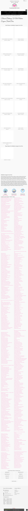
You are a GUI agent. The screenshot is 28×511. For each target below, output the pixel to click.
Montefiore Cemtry (16, 199)
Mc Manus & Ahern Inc (17, 249)
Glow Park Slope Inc (17, 385)
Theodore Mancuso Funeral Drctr (5, 460)
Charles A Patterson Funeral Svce (18, 231)
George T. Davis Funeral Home (5, 335)
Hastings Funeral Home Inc (5, 326)
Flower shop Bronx (9, 184)
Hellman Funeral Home (17, 322)
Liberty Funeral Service (17, 270)
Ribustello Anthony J (4, 333)
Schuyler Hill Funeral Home (18, 271)
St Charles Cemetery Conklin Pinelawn (19, 444)
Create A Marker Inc (4, 222)
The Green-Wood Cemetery (18, 390)
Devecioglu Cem (3, 227)
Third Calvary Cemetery (4, 339)
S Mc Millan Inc (16, 244)
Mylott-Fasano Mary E (4, 265)
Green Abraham (3, 204)
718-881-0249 (16, 2)
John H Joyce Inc (3, 243)
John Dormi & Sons (16, 263)
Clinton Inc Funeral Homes (18, 298)
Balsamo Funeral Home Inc (5, 262)
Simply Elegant (20, 128)
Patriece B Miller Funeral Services (18, 425)
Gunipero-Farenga (16, 306)
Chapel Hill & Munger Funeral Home (6, 237)
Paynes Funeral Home (17, 235)
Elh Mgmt (2, 385)
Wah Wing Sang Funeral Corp (5, 220)
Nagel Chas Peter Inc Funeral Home (6, 200)
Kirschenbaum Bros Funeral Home (6, 414)
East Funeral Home (16, 398)
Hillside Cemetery (16, 301)
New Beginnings (21, 68)
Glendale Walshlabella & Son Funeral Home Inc (20, 451)
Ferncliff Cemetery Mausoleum (5, 277)
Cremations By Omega (17, 284)
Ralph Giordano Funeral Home (18, 265)
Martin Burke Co (16, 219)
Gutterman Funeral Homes (18, 220)
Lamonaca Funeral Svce (4, 214)
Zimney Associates (16, 239)
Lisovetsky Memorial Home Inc (18, 414)
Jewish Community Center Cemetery (6, 199)
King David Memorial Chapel (5, 287)
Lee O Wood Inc (3, 291)
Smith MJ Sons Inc (16, 381)
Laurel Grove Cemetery (17, 333)
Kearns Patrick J (16, 434)
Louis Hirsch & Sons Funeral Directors (6, 264)
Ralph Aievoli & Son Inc (17, 395)
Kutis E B (2, 219)
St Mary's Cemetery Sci (4, 319)
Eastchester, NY (7, 472)
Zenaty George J (16, 441)
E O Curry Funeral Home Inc (18, 300)
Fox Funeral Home (3, 438)
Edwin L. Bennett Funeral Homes (5, 312)
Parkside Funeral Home (4, 425)
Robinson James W (3, 358)
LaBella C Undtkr (3, 377)
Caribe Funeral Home (17, 423)
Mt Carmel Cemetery (17, 456)
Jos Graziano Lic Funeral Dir (18, 218)
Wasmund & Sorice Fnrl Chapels (18, 461)
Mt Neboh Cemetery (4, 457)
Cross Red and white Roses (20, 98)
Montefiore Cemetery (4, 389)
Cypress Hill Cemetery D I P (5, 356)
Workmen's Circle (16, 221)
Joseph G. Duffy (16, 380)
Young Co (15, 338)
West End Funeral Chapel (4, 396)
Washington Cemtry (17, 347)
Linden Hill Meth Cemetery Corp (5, 454)
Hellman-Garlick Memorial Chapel (5, 282)
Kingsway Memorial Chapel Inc (18, 404)
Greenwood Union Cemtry (17, 309)
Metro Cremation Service (4, 259)
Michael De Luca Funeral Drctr (5, 405)
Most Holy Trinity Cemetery (5, 357)
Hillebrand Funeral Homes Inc (5, 468)
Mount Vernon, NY (20, 472)
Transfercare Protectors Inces (18, 378)
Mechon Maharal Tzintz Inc (5, 350)
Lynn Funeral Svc (3, 410)
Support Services (3, 441)
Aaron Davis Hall (16, 245)
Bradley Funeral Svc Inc (17, 311)
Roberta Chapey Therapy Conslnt (5, 255)
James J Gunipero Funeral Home (5, 307)
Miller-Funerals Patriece (4, 292)
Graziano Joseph (3, 218)
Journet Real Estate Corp (4, 372)
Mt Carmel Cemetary (4, 456)
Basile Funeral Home (17, 401)
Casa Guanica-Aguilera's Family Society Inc (20, 359)
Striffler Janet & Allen (17, 310)
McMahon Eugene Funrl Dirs (16, 15)
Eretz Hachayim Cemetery (4, 394)
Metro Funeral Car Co (17, 291)
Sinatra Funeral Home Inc (4, 325)
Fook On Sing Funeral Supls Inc (5, 217)
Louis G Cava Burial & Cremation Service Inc (7, 285)
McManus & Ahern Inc (4, 250)
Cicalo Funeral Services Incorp (18, 259)
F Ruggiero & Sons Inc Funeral (5, 272)
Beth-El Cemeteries (4, 359)
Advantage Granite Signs (17, 325)
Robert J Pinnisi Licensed (4, 390)
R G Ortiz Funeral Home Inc (5, 373)
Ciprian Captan (3, 314)
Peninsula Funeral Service (17, 466)
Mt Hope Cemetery (3, 374)
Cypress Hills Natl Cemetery (18, 361)
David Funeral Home (17, 341)
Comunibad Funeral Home (18, 397)
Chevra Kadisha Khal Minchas (18, 392)
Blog (15, 492)
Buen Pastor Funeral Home (18, 206)
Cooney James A (16, 286)
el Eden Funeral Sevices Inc (18, 449)
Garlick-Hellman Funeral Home (18, 281)
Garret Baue (16, 256)
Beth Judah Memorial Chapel (18, 343)
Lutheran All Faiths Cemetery (18, 442)
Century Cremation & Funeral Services (19, 387)
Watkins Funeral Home (4, 433)
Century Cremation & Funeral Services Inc (7, 231)
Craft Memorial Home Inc (4, 306)
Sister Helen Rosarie (4, 224)
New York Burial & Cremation (5, 208)
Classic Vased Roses (20, 113)
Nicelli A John (16, 405)
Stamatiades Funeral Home (18, 342)
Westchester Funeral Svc (4, 311)
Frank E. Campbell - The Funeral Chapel (19, 237)
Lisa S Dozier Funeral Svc (17, 409)
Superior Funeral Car (4, 313)
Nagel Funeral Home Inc (4, 436)
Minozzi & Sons (16, 327)
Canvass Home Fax (3, 213)
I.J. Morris (15, 438)
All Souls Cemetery (16, 303)
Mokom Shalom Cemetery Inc (18, 205)
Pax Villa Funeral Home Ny (17, 411)
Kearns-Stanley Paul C (17, 435)
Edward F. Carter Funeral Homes (5, 283)
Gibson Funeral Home (17, 272)
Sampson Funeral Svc (17, 363)
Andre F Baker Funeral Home (18, 316)
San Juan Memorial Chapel (4, 401)
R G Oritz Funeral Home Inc (18, 278)
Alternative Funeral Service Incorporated (6, 240)
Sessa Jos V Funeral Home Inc (5, 413)
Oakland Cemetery (3, 318)
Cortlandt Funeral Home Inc (18, 433)
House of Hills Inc (16, 374)
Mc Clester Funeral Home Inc (5, 375)
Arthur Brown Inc (3, 382)
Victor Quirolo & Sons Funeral (18, 266)
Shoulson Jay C (16, 426)
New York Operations (4, 439)
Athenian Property (3, 278)
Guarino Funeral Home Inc (18, 376)
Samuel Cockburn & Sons (17, 275)
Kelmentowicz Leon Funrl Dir (5, 402)
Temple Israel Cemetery (17, 328)
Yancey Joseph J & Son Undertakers (19, 236)
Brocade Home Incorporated (18, 215)
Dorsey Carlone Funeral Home (18, 299)
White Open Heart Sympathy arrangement (7, 68)
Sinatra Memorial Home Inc (5, 324)
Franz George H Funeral (4, 341)
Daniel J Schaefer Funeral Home (5, 420)
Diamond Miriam (3, 449)
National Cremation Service (18, 200)
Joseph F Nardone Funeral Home (5, 302)
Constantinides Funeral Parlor (18, 365)
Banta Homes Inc (16, 436)
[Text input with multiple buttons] (14, 10)
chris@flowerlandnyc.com (7, 493)
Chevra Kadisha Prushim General (18, 393)
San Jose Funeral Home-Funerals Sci (19, 457)
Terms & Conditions (17, 493)
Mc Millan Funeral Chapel (17, 421)
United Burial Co (3, 461)
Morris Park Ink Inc (3, 269)
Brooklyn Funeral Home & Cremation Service (7, 421)
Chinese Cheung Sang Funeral (5, 216)
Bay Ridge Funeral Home (17, 364)
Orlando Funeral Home (17, 372)
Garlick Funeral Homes (4, 263)
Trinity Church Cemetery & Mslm (5, 247)
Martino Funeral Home (4, 443)
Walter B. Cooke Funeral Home (5, 267)
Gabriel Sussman (3, 254)
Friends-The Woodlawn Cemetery (5, 275)
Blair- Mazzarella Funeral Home (18, 386)
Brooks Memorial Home (4, 317)
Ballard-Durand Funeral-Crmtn (5, 284)
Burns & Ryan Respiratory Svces (18, 313)
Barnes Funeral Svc (3, 376)
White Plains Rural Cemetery (18, 315)
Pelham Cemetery (16, 269)
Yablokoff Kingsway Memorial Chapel (6, 417)
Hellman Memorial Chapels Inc (5, 323)
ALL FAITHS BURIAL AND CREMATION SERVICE (20, 358)
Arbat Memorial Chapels (4, 434)
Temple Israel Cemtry (4, 329)
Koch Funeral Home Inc (4, 453)
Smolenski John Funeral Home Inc (5, 346)
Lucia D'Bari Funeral (17, 260)
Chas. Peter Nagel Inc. (4, 256)
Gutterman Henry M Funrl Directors (19, 247)
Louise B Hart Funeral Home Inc (5, 296)
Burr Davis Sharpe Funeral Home (18, 293)
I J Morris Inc (3, 294)
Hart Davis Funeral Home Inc (18, 198)
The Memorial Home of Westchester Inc (19, 302)
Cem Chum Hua (3, 397)
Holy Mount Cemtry (17, 332)
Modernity (2, 419)
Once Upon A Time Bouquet (7, 83)
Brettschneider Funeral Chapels (5, 206)
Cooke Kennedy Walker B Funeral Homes (6, 198)
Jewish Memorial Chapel (17, 326)
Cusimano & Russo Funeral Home (5, 403)
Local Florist (16, 491)
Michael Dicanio (16, 223)
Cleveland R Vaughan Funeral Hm (5, 430)
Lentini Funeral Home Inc (4, 248)
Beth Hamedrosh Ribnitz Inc (18, 391)
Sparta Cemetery (16, 282)
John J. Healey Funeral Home (5, 404)
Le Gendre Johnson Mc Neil (18, 233)
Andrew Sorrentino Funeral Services (6, 249)
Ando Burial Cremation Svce (5, 371)
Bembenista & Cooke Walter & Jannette (6, 379)
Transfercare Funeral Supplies (5, 427)
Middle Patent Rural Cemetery (5, 281)
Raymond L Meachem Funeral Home (19, 362)
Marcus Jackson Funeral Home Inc (19, 234)
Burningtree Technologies (17, 208)
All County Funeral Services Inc (5, 303)
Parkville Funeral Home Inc (18, 345)
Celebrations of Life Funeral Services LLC (6, 360)
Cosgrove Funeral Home (4, 398)
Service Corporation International (5, 266)
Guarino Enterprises (4, 310)
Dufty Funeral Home (4, 380)
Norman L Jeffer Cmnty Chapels (18, 389)
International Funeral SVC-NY (5, 388)
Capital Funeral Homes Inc (4, 423)
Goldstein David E (3, 424)
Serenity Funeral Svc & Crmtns (18, 246)
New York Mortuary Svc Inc (18, 240)
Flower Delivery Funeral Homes (7, 15)
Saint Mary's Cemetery (4, 308)
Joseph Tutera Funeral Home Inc (18, 307)
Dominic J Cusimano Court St (18, 344)
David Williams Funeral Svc (18, 465)
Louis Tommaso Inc (17, 354)
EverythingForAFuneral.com (18, 268)
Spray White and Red (7, 128)
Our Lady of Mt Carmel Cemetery (5, 444)
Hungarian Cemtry (3, 452)
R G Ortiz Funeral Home (4, 261)
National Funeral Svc (4, 428)
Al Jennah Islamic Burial (4, 386)
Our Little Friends (3, 348)
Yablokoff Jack (16, 370)
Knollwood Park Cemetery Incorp (18, 452)
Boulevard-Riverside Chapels (5, 437)
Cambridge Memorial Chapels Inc (18, 396)
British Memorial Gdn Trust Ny (18, 255)
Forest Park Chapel (16, 437)
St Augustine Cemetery (4, 298)
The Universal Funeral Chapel (18, 238)
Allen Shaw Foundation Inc (5, 279)
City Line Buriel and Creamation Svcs (19, 360)
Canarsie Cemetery (16, 428)
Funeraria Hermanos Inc (4, 362)
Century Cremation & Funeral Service (19, 355)
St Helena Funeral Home (4, 245)
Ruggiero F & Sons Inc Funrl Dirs (18, 201)
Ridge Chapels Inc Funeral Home (5, 406)
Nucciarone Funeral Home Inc (18, 214)
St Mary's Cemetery (17, 308)
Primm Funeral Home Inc (17, 292)
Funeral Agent (16, 217)
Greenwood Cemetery (4, 345)
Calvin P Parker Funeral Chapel (18, 429)
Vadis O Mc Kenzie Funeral (17, 427)
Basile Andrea (16, 224)
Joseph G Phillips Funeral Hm (18, 324)
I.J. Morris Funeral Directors (18, 294)
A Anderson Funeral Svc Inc (18, 261)
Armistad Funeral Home (17, 422)
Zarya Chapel (16, 417)
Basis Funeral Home (17, 339)
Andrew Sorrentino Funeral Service (6, 422)
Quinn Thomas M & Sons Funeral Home (6, 342)
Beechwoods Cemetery (4, 334)
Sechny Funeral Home (17, 319)
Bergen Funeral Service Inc (18, 407)
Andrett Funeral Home (17, 197)
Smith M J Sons (3, 381)
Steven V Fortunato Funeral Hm (18, 346)
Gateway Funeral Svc (17, 382)
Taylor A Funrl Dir (3, 459)
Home (2, 15)
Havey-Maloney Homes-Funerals (5, 322)
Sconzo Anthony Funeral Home (18, 350)
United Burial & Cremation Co (18, 460)
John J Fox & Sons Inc (4, 260)
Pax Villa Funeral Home (4, 426)
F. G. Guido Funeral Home (4, 418)
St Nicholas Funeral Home (4, 458)
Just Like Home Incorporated (18, 280)
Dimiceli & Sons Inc (4, 221)
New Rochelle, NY (7, 474)
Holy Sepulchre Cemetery (17, 335)
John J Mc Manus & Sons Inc (18, 424)
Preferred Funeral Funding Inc (5, 236)
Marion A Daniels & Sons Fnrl (18, 243)
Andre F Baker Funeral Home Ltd (5, 297)
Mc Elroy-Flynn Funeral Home (18, 287)
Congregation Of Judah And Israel (18, 203)
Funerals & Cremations (4, 270)
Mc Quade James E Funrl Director (5, 271)
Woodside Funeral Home (4, 412)
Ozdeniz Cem (16, 254)
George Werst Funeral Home (5, 450)
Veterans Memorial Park (17, 285)
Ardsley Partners (3, 280)
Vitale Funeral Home (4, 215)
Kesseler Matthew (3, 466)
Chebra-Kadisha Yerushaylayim (5, 203)
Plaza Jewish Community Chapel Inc (6, 230)
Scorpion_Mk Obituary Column (18, 375)
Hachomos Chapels (17, 394)
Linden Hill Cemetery (17, 204)
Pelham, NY (20, 474)
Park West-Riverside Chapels (18, 227)
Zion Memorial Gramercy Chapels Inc (19, 207)
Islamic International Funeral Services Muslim (20, 420)
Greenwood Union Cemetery (5, 309)
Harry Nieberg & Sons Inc (17, 413)
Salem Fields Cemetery (4, 363)
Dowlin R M (2, 286)
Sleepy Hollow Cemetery (17, 312)
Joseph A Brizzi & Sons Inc (17, 388)
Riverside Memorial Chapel (18, 228)
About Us (16, 494)
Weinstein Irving (3, 239)
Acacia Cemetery (16, 202)
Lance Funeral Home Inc (17, 232)
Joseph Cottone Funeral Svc (18, 418)
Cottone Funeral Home (4, 344)
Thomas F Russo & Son (4, 347)
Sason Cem (2, 229)
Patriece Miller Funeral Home (18, 296)
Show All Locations (14, 481)
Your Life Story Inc (3, 202)
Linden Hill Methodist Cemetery (18, 454)
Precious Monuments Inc (17, 277)
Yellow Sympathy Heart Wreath (7, 39)
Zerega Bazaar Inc (16, 267)
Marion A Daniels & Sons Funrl (5, 244)
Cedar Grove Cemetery (17, 279)
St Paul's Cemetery (3, 293)
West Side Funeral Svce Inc (18, 229)
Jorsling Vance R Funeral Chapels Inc (19, 356)
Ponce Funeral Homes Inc (4, 355)
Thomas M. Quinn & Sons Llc (5, 343)
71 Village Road (16, 402)
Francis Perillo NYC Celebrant (18, 212)
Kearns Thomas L (3, 435)
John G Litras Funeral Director (18, 349)
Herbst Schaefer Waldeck (4, 395)
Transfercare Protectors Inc (5, 407)
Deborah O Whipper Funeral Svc (18, 430)
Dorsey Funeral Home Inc (17, 297)
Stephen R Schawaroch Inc (18, 458)
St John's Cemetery (16, 445)
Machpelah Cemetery (4, 455)
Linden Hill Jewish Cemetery (18, 453)
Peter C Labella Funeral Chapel (18, 377)
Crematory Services (17, 283)
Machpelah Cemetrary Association (6, 205)
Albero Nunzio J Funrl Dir (4, 338)
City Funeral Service (17, 262)
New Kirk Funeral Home (17, 253)
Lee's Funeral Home (4, 316)
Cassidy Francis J (3, 268)
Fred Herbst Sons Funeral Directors (19, 366)
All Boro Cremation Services (5, 197)
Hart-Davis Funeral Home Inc (5, 246)
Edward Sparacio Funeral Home (18, 348)
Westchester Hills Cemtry (4, 332)
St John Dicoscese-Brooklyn (5, 445)
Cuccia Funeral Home (17, 317)
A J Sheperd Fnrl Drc (4, 429)
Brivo (2, 387)
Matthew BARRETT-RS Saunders (18, 410)
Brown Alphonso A (3, 408)
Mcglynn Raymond (16, 276)
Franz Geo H (16, 340)
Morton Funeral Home (17, 455)
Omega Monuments (17, 314)
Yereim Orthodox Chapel (17, 373)
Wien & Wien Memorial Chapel (5, 212)
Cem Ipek (2, 223)
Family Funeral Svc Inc (17, 467)
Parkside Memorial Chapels (18, 439)
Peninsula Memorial (4, 467)
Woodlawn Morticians (4, 276)
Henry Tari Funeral (3, 349)
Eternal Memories (21, 39)
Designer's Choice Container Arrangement (7, 98)
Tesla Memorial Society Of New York (19, 459)
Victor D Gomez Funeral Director (5, 354)
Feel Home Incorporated (4, 340)
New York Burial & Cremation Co (18, 419)
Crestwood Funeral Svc (17, 213)
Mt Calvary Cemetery (4, 315)
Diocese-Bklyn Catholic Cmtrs (5, 442)
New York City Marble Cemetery (5, 207)
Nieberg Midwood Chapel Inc (5, 201)
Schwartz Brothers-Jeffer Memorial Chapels (20, 295)
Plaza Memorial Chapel (17, 230)
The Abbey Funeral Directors (5, 238)
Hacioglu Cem (16, 222)
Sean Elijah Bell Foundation (5, 465)
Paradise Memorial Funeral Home (5, 328)
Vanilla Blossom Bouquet (20, 83)
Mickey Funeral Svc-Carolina (5, 235)
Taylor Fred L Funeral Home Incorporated (7, 378)
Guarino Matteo (16, 403)
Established (15, 216)
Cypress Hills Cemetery (4, 361)
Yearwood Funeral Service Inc (5, 411)
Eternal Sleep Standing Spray (7, 113)
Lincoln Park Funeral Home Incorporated (6, 327)
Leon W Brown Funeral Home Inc (5, 409)
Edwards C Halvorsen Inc (17, 412)
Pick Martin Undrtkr (4, 228)
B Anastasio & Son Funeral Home (18, 371)
